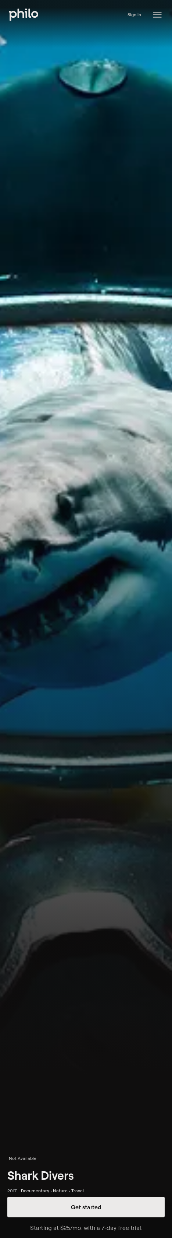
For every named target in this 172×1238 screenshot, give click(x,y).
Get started (86, 1207)
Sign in (134, 14)
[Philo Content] (157, 15)
